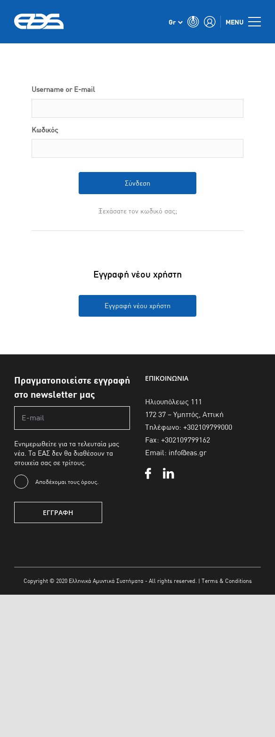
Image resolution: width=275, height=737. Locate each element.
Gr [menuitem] (172, 22)
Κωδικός (45, 129)
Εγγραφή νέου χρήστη (137, 305)
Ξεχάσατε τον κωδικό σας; (137, 210)
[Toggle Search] (193, 22)
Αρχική (9, 50)
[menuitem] (176, 21)
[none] (176, 21)
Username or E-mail (63, 89)
